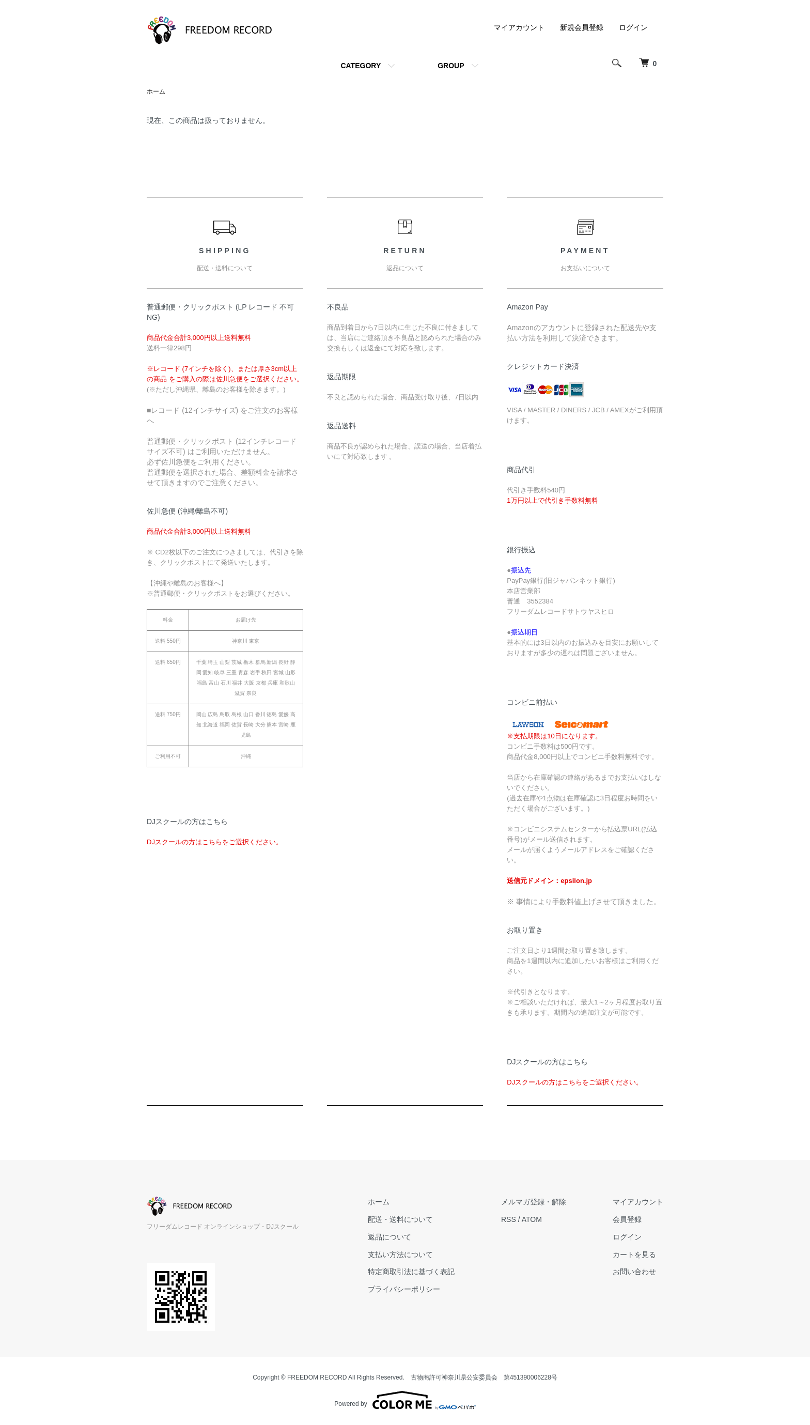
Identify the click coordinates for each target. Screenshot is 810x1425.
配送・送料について (400, 1219)
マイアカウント (519, 27)
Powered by (404, 1400)
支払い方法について (400, 1254)
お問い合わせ (634, 1271)
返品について (389, 1237)
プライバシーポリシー (404, 1289)
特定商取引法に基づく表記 (411, 1271)
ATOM (532, 1219)
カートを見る (634, 1254)
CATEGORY (360, 65)
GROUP (451, 65)
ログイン (633, 27)
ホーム (156, 91)
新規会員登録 (581, 27)
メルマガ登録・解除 (533, 1202)
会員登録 (627, 1219)
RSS (508, 1219)
